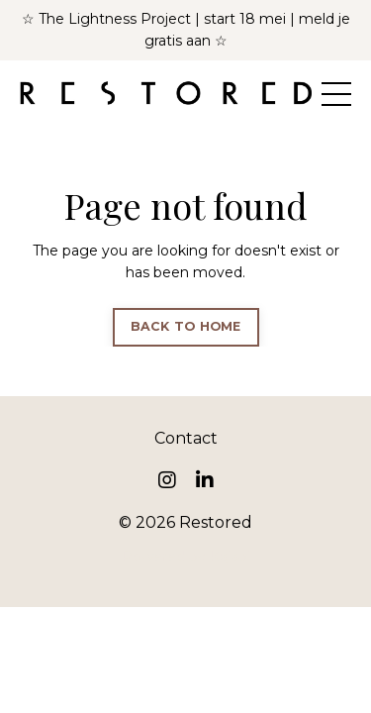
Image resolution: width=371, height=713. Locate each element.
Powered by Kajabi (186, 556)
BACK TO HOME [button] (186, 326)
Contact (186, 438)
